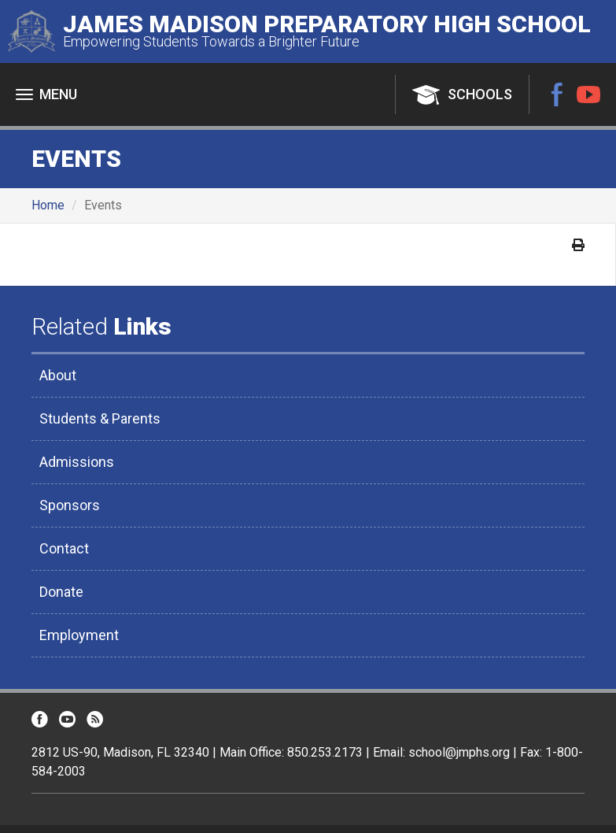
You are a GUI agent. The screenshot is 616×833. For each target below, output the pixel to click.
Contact (64, 548)
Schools (480, 94)
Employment (79, 635)
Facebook (557, 94)
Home (48, 205)
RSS (95, 719)
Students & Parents (99, 418)
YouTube (588, 94)
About (57, 375)
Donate (61, 591)
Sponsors (69, 505)
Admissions (76, 462)
